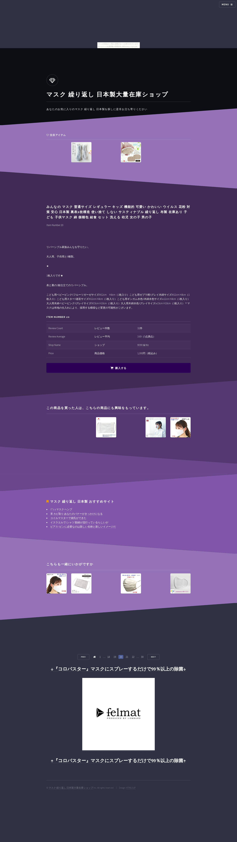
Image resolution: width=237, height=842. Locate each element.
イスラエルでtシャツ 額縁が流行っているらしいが (79, 522)
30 (142, 657)
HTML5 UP (131, 787)
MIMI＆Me (143, 345)
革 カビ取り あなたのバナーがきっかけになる (76, 513)
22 (133, 657)
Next (153, 657)
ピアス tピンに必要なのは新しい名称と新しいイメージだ (83, 526)
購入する (121, 368)
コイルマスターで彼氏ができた (68, 518)
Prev (83, 657)
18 (108, 657)
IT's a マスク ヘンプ (61, 509)
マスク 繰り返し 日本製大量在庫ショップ (71, 787)
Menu (225, 4)
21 (127, 657)
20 (121, 657)
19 (115, 657)
